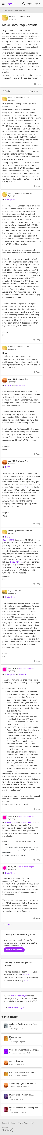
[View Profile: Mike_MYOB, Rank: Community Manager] (4, 669)
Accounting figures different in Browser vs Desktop (22, 1083)
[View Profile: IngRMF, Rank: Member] (6, 1038)
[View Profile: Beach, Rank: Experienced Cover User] (4, 194)
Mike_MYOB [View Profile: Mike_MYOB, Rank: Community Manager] (13, 668)
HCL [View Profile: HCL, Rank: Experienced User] (21, 1099)
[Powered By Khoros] (21, 1129)
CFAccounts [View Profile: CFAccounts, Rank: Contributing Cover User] (25, 1087)
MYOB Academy (18, 996)
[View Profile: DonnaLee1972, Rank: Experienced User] (6, 1051)
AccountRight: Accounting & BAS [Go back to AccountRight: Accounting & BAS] (13, 10)
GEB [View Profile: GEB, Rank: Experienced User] (22, 1064)
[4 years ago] (13, 1029)
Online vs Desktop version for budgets (22, 1024)
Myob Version (15, 1037)
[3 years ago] (13, 1099)
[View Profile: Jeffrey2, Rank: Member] (6, 1074)
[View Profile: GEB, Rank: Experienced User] (6, 1063)
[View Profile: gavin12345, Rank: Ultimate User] (4, 380)
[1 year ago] (13, 1053)
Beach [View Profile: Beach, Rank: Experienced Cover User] (10, 193)
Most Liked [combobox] (34, 91)
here (22, 487)
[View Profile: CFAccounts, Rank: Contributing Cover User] (6, 1085)
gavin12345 (9, 540)
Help (33, 1123)
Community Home (8, 1123)
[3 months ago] (14, 1064)
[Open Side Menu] (3, 3)
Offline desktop (16, 1061)
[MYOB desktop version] (18, 100)
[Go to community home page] (10, 4)
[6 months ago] (14, 1075)
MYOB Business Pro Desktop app (23, 1108)
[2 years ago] (13, 1041)
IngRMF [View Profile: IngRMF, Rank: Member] (23, 1042)
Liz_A (9, 385)
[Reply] (37, 84)
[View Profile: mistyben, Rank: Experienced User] (5, 17)
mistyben (11, 199)
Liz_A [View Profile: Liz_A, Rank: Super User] (10, 591)
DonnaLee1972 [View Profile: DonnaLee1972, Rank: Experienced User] (24, 1053)
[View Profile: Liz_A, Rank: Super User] (4, 592)
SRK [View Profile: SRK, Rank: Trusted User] (21, 1029)
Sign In (37, 4)
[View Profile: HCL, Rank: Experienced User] (6, 1096)
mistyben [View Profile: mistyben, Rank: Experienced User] (12, 16)
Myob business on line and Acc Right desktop (23, 1072)
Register (30, 4)
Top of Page (23, 1123)
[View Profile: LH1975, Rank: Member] (6, 1109)
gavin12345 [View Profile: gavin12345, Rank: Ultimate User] (12, 379)
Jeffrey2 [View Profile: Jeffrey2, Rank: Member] (24, 1075)
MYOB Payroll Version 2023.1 (22, 1095)
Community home (14, 950)
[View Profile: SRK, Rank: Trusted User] (6, 1026)
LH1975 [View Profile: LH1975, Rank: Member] (23, 1112)
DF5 (8, 467)
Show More (6, 924)
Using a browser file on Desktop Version (23, 1050)
